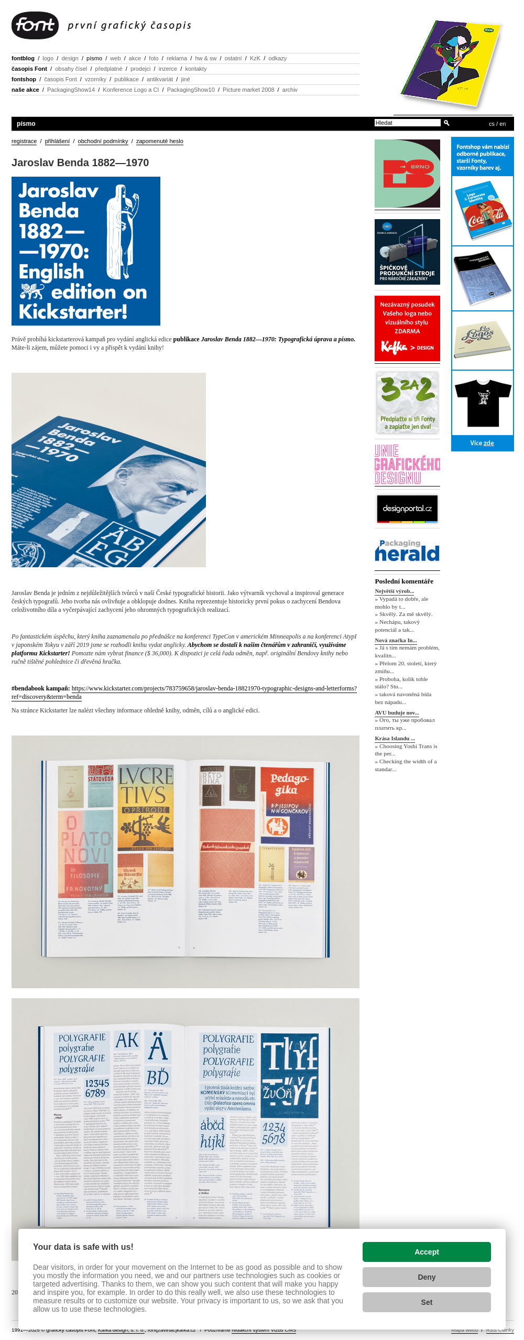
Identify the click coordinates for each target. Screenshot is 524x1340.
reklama (177, 58)
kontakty (195, 69)
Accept (426, 1252)
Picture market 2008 (248, 90)
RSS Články (500, 1330)
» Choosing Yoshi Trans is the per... (406, 750)
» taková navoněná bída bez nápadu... (403, 698)
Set (427, 1302)
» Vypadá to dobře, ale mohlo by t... (401, 603)
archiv (290, 90)
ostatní (233, 58)
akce (135, 58)
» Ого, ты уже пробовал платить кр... (404, 724)
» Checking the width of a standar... (405, 766)
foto (153, 58)
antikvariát (160, 79)
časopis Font (29, 69)
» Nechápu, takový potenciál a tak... (397, 626)
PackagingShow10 (191, 90)
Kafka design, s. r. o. (121, 1330)
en (502, 124)
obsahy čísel (71, 69)
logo (47, 58)
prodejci (140, 69)
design (69, 58)
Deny (426, 1277)
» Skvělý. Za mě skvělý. (403, 614)
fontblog (23, 58)
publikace (126, 79)
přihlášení (57, 141)
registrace (24, 141)
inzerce (168, 69)
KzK (255, 58)
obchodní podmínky (103, 141)
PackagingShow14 (71, 90)
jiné (185, 79)
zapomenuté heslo (159, 141)
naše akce (25, 90)
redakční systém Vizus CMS (264, 1330)
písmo (94, 58)
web (115, 58)
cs (492, 124)
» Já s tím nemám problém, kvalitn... (407, 652)
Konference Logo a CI (131, 90)
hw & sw (205, 58)
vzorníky (95, 79)
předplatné (109, 69)
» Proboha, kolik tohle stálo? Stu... (401, 683)
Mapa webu (464, 1330)
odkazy (277, 58)
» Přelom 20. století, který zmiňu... (405, 667)
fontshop (24, 79)
